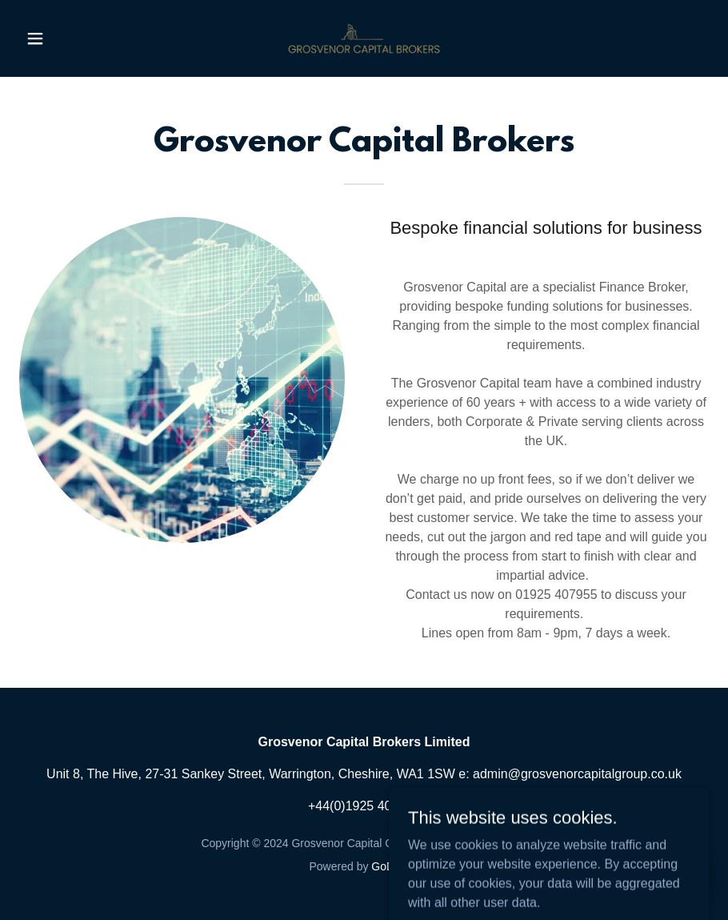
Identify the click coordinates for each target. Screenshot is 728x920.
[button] (70, 38)
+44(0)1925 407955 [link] (364, 806)
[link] (364, 38)
